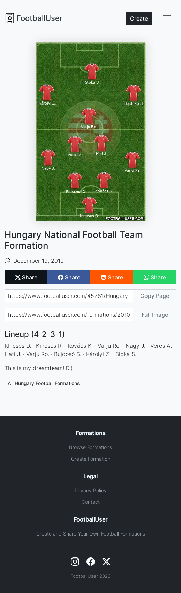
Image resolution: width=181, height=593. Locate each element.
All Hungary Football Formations (44, 383)
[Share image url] (69, 314)
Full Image (155, 314)
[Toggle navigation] (166, 18)
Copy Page (154, 295)
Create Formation (90, 459)
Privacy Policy (91, 490)
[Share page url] (69, 295)
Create (139, 18)
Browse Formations (90, 447)
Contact (91, 502)
